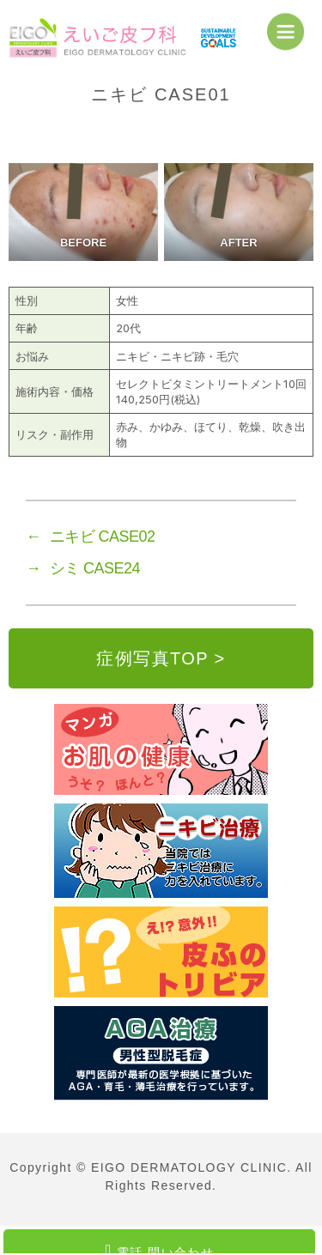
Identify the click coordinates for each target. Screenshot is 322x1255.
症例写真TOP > (160, 658)
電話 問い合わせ (159, 1247)
